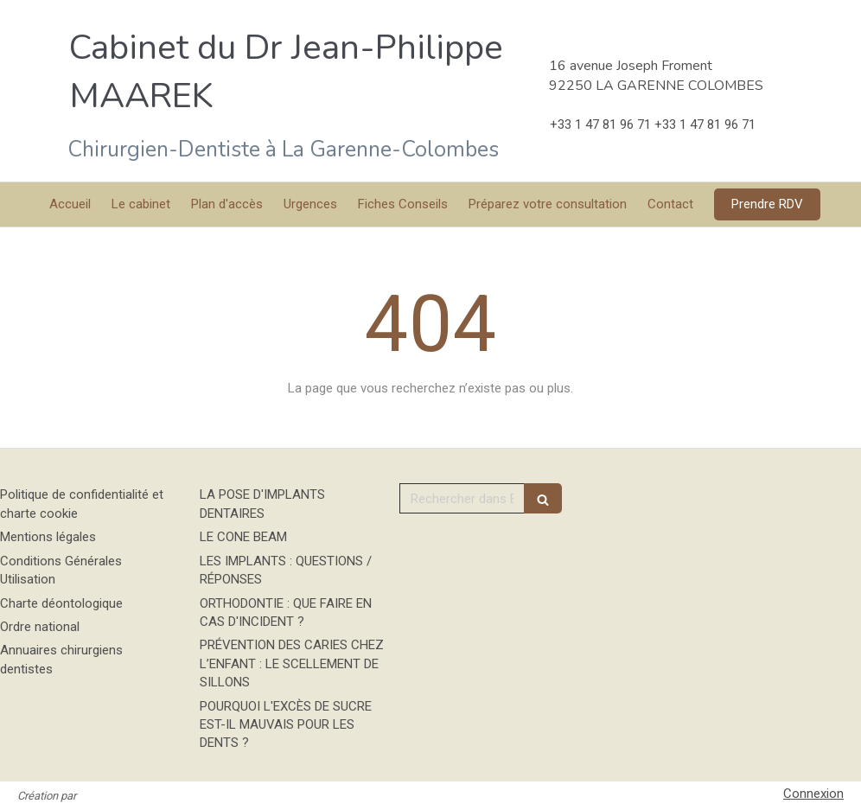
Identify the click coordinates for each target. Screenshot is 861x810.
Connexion (813, 793)
